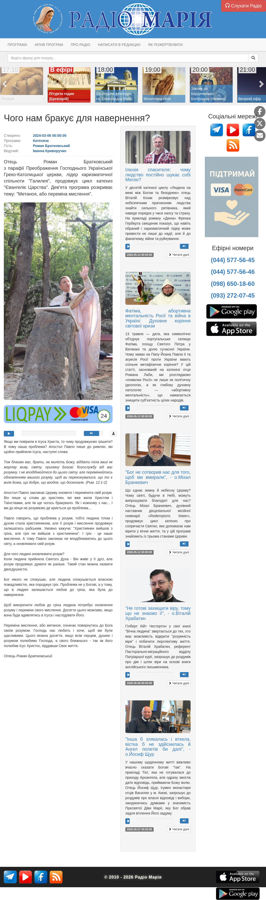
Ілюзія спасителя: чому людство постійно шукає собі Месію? (158, 175)
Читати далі (178, 255)
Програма (17, 45)
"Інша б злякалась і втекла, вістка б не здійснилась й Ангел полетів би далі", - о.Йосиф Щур (158, 747)
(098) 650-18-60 (233, 283)
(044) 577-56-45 (233, 260)
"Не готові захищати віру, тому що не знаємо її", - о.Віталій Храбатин (158, 613)
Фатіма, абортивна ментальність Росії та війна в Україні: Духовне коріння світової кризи (158, 318)
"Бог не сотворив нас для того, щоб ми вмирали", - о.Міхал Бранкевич (158, 477)
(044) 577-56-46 (233, 271)
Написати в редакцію (119, 45)
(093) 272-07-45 (233, 295)
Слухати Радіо (243, 5)
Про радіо (80, 45)
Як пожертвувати (165, 45)
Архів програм (49, 45)
